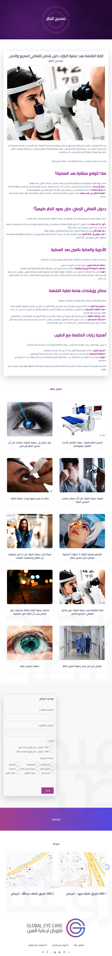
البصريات (12, 769)
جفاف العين (10, 773)
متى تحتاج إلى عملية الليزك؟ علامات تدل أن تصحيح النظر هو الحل (29, 444)
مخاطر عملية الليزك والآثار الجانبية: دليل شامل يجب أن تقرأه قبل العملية (29, 612)
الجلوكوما (31, 764)
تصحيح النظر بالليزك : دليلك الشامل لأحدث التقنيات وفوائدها (82, 444)
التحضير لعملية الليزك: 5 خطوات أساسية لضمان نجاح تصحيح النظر (82, 556)
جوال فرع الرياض (59, 945)
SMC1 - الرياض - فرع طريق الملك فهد (34, 747)
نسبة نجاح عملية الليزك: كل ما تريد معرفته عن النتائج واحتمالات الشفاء (29, 556)
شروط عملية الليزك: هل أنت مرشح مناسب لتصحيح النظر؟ (82, 500)
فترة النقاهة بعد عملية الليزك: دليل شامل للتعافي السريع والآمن (82, 612)
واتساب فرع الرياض (36, 945)
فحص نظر (46, 773)
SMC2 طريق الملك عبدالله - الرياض (32, 893)
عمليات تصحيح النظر (30, 666)
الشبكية (12, 764)
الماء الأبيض (45, 764)
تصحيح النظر (45, 769)
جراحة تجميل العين (27, 769)
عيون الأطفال (29, 773)
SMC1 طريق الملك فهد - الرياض (86, 893)
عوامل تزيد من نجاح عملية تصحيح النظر (82, 666)
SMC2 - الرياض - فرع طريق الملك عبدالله (33, 751)
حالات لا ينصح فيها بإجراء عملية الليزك (30, 498)
